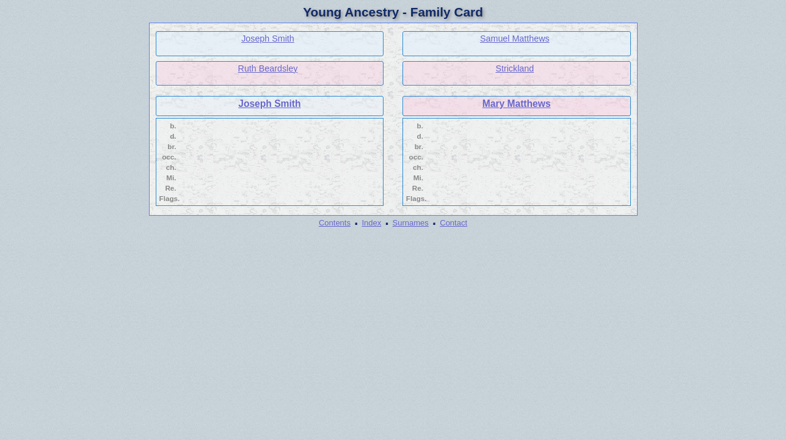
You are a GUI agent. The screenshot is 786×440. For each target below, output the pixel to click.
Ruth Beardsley (268, 68)
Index (371, 222)
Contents (335, 222)
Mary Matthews (516, 103)
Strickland (514, 68)
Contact (453, 222)
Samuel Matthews (515, 38)
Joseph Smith (267, 38)
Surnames (411, 222)
